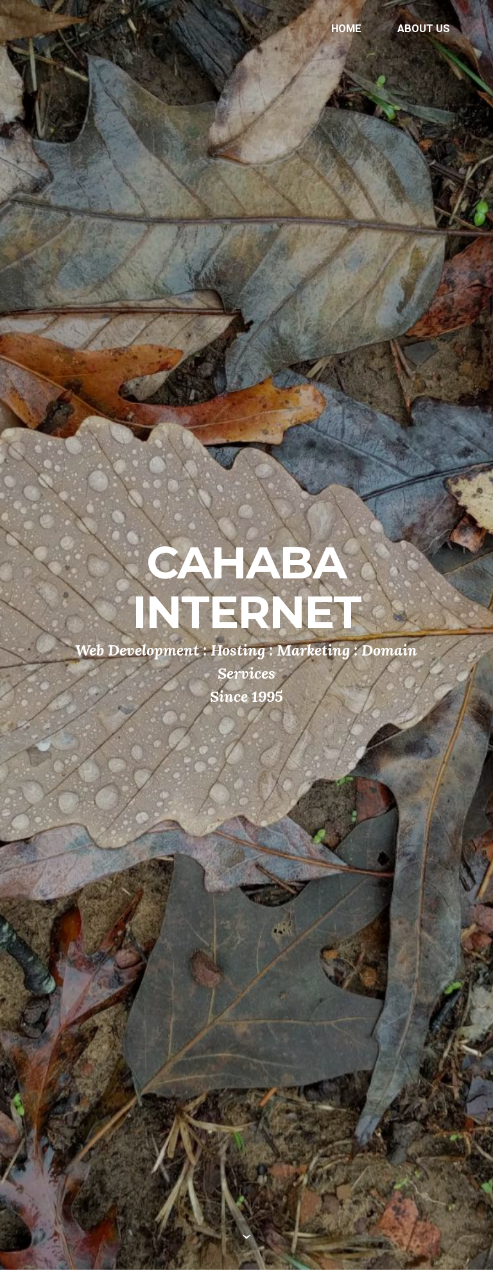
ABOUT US (423, 28)
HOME (346, 28)
